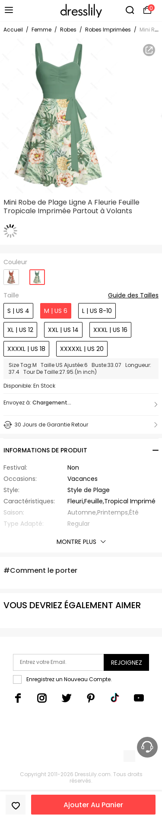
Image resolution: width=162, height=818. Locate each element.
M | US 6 (55, 310)
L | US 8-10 (97, 310)
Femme (41, 29)
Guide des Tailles (133, 296)
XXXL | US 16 (110, 329)
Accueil (13, 29)
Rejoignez (126, 662)
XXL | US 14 (63, 329)
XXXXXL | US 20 (82, 348)
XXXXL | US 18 (26, 348)
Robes (68, 29)
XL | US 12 (20, 329)
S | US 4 (18, 310)
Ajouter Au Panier (93, 805)
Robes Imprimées (108, 29)
